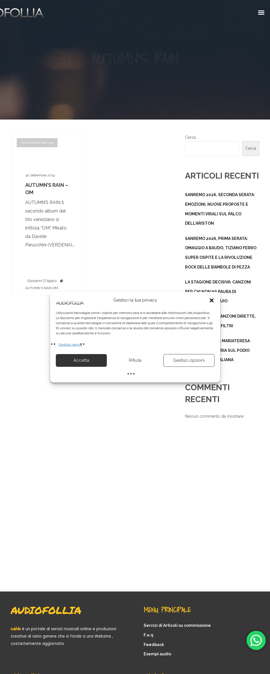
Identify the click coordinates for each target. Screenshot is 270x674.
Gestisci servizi (70, 344)
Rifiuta (135, 360)
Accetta (81, 360)
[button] (211, 300)
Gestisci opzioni (189, 360)
